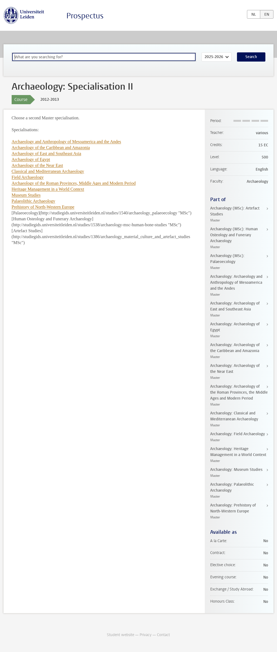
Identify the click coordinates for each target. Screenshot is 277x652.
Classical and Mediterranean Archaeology (48, 171)
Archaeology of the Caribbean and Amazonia (51, 147)
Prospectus (85, 16)
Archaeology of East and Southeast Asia (46, 153)
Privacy (145, 634)
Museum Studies (26, 195)
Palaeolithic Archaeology (33, 201)
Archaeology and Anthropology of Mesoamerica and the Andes (66, 141)
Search (251, 56)
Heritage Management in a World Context (48, 189)
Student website (120, 634)
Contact (163, 634)
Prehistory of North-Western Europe (43, 207)
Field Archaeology (28, 177)
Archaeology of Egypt (31, 159)
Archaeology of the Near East (37, 165)
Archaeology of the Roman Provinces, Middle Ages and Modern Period (74, 183)
